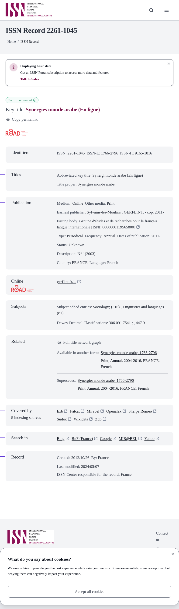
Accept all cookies (89, 591)
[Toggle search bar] (151, 10)
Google (106, 438)
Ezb (60, 411)
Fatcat (75, 411)
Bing (61, 438)
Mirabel (93, 411)
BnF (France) (82, 438)
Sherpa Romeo (140, 411)
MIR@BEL (128, 438)
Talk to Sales (29, 79)
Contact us (162, 536)
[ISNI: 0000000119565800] (113, 227)
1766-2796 (109, 153)
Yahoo (150, 438)
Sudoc (62, 419)
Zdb (98, 419)
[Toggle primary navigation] (166, 10)
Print (110, 203)
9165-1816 (143, 153)
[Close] (173, 554)
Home (11, 41)
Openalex (113, 411)
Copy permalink (22, 119)
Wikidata (81, 419)
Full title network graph (79, 342)
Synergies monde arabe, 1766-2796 (129, 352)
